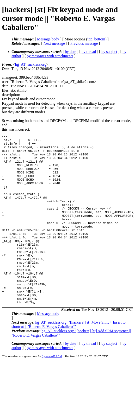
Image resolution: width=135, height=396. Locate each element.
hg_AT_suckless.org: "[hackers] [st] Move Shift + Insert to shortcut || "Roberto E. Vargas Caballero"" (69, 358)
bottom (99, 39)
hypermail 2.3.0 (52, 390)
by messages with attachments (50, 56)
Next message (54, 43)
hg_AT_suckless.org (30, 64)
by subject (109, 52)
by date (70, 52)
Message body (48, 39)
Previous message (84, 43)
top (89, 39)
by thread (89, 52)
